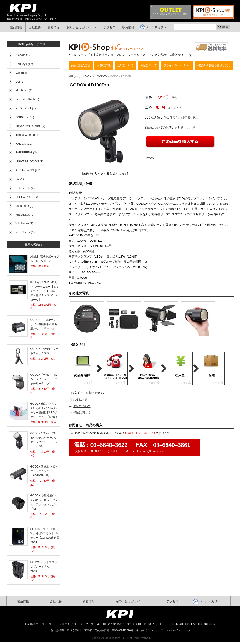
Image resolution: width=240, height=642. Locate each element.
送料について (125, 65)
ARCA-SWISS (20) (28, 170)
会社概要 (35, 27)
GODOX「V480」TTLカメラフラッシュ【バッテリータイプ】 (43, 379)
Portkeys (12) (24, 64)
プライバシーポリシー (177, 65)
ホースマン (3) (25, 232)
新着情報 (53, 27)
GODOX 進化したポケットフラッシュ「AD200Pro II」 (43, 471)
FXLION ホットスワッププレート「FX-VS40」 (43, 567)
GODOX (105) (25, 117)
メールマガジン (156, 27)
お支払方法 (104, 65)
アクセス (109, 27)
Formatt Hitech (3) (27, 99)
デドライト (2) (25, 188)
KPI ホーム (75, 76)
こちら (191, 127)
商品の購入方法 (80, 65)
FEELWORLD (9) (27, 196)
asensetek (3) (24, 206)
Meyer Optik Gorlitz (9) (30, 126)
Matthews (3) (24, 90)
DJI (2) (20, 81)
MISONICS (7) (25, 214)
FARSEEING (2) (26, 152)
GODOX (102, 76)
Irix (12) (21, 179)
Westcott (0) (23, 72)
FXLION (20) (24, 143)
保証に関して (148, 65)
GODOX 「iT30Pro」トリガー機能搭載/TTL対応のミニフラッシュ (44, 324)
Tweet (150, 157)
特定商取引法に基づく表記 (213, 65)
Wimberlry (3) (24, 223)
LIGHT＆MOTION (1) (29, 161)
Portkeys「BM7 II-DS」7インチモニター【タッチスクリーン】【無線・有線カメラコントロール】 (44, 291)
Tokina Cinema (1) (28, 134)
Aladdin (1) (23, 55)
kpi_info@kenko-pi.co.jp (152, 451)
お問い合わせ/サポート (82, 27)
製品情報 (16, 27)
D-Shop (89, 76)
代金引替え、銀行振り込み (181, 117)
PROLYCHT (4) (26, 108)
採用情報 (128, 27)
